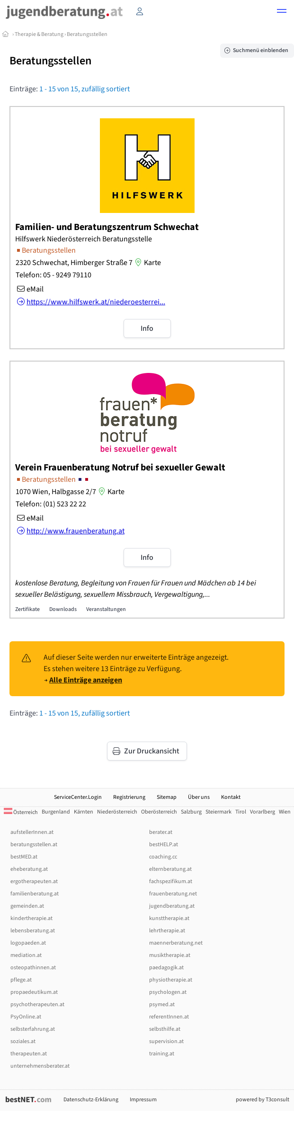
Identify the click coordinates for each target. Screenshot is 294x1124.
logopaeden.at (28, 943)
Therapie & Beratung (39, 34)
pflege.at (21, 980)
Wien (285, 812)
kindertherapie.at (31, 918)
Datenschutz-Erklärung (90, 1100)
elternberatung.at (170, 869)
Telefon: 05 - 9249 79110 (53, 275)
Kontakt (231, 797)
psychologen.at (168, 992)
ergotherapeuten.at (34, 881)
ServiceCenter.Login (78, 797)
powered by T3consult (262, 1100)
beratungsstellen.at (33, 845)
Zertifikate (27, 609)
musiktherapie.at (169, 955)
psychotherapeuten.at (37, 1004)
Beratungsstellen (87, 34)
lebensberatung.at (32, 931)
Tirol (240, 812)
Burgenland (56, 812)
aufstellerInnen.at (31, 832)
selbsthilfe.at (164, 1029)
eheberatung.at (29, 869)
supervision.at (166, 1041)
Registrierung (129, 797)
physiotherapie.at (170, 980)
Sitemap (167, 797)
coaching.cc (163, 857)
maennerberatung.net (176, 943)
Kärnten (83, 812)
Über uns (199, 797)
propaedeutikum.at (34, 992)
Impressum (143, 1100)
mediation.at (26, 955)
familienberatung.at (34, 894)
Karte (147, 262)
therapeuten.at (28, 1054)
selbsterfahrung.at (32, 1029)
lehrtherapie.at (167, 931)
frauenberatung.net (173, 894)
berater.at (160, 832)
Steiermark (218, 812)
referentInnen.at (169, 1017)
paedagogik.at (166, 968)
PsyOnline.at (25, 1017)
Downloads (63, 609)
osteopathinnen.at (33, 968)
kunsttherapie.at (169, 918)
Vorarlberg (262, 812)
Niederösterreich (117, 812)
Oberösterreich (159, 812)
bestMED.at (23, 857)
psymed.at (162, 1004)
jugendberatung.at (172, 906)
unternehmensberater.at (40, 1066)
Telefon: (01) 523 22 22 (51, 504)
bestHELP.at (163, 845)
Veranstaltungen (106, 609)
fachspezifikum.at (170, 881)
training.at (161, 1054)
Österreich (21, 812)
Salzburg (191, 812)
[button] (281, 12)
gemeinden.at (27, 906)
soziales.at (23, 1041)
